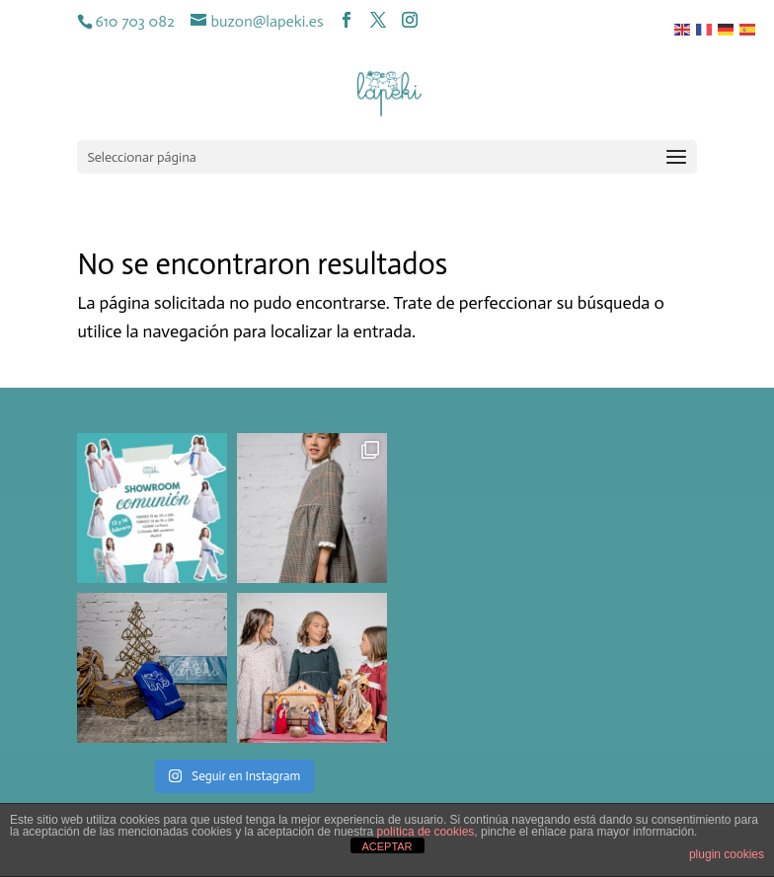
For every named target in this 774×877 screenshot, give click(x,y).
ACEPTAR (386, 846)
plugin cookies (726, 854)
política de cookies (426, 832)
